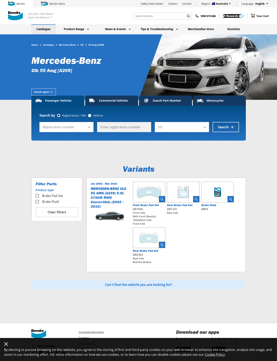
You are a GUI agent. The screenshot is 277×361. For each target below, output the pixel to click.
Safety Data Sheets (152, 3)
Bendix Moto (53, 4)
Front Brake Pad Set (146, 205)
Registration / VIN (74, 115)
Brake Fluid (47, 201)
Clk (82, 44)
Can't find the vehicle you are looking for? (138, 284)
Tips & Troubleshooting (159, 29)
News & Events (118, 29)
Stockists (233, 29)
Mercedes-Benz (67, 44)
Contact (187, 3)
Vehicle (98, 115)
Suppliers (84, 337)
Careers (172, 3)
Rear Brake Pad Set (179, 205)
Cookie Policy (215, 354)
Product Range (76, 29)
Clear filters (57, 212)
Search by (47, 115)
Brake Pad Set (49, 196)
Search (226, 127)
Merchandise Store (201, 29)
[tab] (43, 92)
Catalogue (43, 29)
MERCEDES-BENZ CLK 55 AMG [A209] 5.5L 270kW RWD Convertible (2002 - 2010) (108, 197)
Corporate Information (91, 332)
